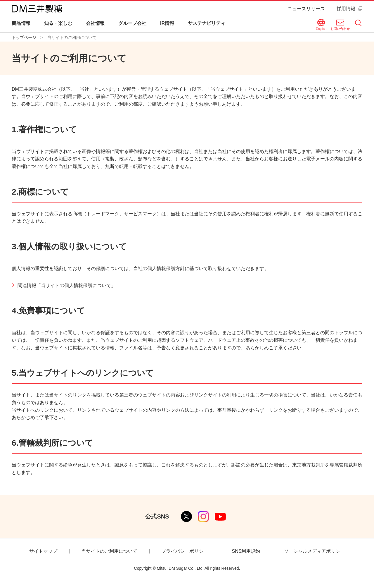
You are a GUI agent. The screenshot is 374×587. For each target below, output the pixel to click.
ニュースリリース (306, 8)
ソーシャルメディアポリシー (314, 551)
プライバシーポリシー (184, 551)
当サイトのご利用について (109, 551)
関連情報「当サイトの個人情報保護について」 (67, 285)
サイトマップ (43, 551)
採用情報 (346, 8)
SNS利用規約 (246, 551)
